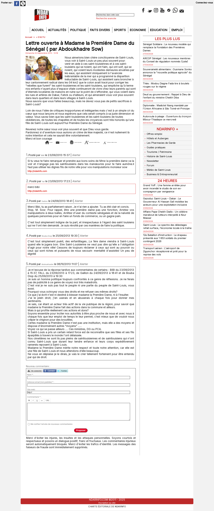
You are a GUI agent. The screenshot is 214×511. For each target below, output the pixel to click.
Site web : (31, 394)
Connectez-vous (204, 2)
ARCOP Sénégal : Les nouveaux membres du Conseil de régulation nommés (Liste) (164, 61)
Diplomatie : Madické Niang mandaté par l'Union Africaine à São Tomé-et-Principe (165, 111)
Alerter (76, 159)
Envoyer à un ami (56, 142)
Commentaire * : (34, 401)
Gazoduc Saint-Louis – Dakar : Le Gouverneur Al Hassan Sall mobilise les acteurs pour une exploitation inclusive (167, 201)
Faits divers (100, 30)
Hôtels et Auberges (156, 143)
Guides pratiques (155, 151)
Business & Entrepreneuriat (161, 174)
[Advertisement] (107, 477)
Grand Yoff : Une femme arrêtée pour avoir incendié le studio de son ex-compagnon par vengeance (166, 188)
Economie (138, 30)
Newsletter (151, 162)
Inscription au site (107, 502)
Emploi (176, 30)
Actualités (57, 30)
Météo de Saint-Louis (158, 170)
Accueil (38, 30)
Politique (78, 30)
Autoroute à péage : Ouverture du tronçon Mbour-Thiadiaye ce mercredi (166, 124)
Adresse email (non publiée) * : (40, 386)
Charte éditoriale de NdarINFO (107, 506)
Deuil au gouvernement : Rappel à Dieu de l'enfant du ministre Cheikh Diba (167, 99)
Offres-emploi (153, 139)
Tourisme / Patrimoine (158, 155)
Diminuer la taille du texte (85, 146)
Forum (148, 166)
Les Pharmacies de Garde (160, 147)
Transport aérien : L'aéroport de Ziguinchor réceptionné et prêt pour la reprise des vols (166, 254)
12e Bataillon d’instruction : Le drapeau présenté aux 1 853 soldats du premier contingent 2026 (167, 241)
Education (159, 30)
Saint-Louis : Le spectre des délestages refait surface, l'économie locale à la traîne (166, 227)
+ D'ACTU (41, 37)
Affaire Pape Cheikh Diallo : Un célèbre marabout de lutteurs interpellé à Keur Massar (167, 214)
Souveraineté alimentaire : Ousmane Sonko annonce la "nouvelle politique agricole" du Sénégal (165, 75)
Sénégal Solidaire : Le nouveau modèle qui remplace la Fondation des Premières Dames (166, 47)
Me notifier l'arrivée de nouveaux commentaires (52, 428)
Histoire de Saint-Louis (158, 159)
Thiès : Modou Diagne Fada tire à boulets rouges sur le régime (163, 88)
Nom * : (30, 379)
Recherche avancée (106, 18)
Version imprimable (87, 142)
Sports (120, 30)
